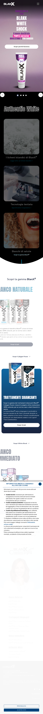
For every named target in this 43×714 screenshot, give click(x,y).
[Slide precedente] (2, 95)
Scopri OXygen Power (22, 357)
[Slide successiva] (40, 95)
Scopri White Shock (21, 443)
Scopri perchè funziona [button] (21, 47)
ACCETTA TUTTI (21, 710)
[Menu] (38, 4)
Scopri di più (21, 425)
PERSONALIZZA (21, 706)
